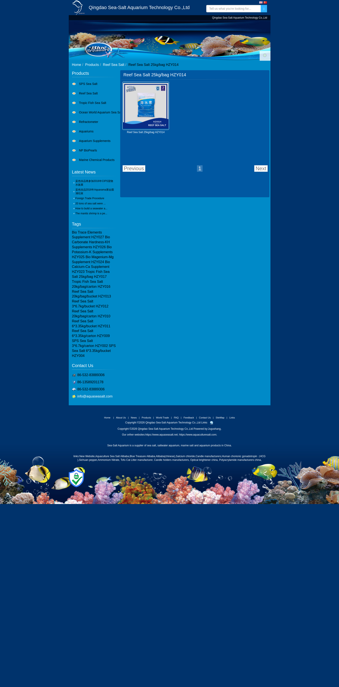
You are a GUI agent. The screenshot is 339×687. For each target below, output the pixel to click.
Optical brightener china (204, 487)
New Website (86, 483)
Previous (134, 196)
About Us (113, 26)
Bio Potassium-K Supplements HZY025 (92, 279)
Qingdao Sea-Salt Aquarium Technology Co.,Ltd (139, 7)
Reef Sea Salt (113, 92)
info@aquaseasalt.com (95, 424)
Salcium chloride (185, 483)
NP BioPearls (88, 178)
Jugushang (214, 456)
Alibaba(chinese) (165, 483)
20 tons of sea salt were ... (90, 230)
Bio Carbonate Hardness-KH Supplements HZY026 (91, 269)
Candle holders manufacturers (171, 487)
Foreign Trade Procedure (89, 225)
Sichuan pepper (88, 487)
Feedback (213, 26)
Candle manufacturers (208, 483)
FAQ (196, 26)
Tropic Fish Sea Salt (92, 130)
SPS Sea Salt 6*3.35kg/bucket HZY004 (94, 378)
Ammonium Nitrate (108, 487)
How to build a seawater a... (91, 235)
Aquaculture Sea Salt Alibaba (112, 483)
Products (150, 26)
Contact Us (237, 26)
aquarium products (210, 472)
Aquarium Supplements (95, 168)
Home (95, 26)
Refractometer (88, 149)
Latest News (84, 199)
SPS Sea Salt (88, 111)
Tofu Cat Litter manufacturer (137, 487)
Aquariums (86, 159)
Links (232, 445)
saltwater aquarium (168, 472)
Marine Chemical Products (97, 187)
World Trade (176, 26)
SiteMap (220, 445)
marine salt (187, 472)
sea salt (151, 472)
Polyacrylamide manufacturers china (240, 487)
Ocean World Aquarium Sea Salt (101, 140)
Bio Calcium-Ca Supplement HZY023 (91, 294)
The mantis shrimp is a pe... (91, 240)
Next (261, 196)
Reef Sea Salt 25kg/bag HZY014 (146, 159)
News (131, 26)
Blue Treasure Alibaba (142, 483)
